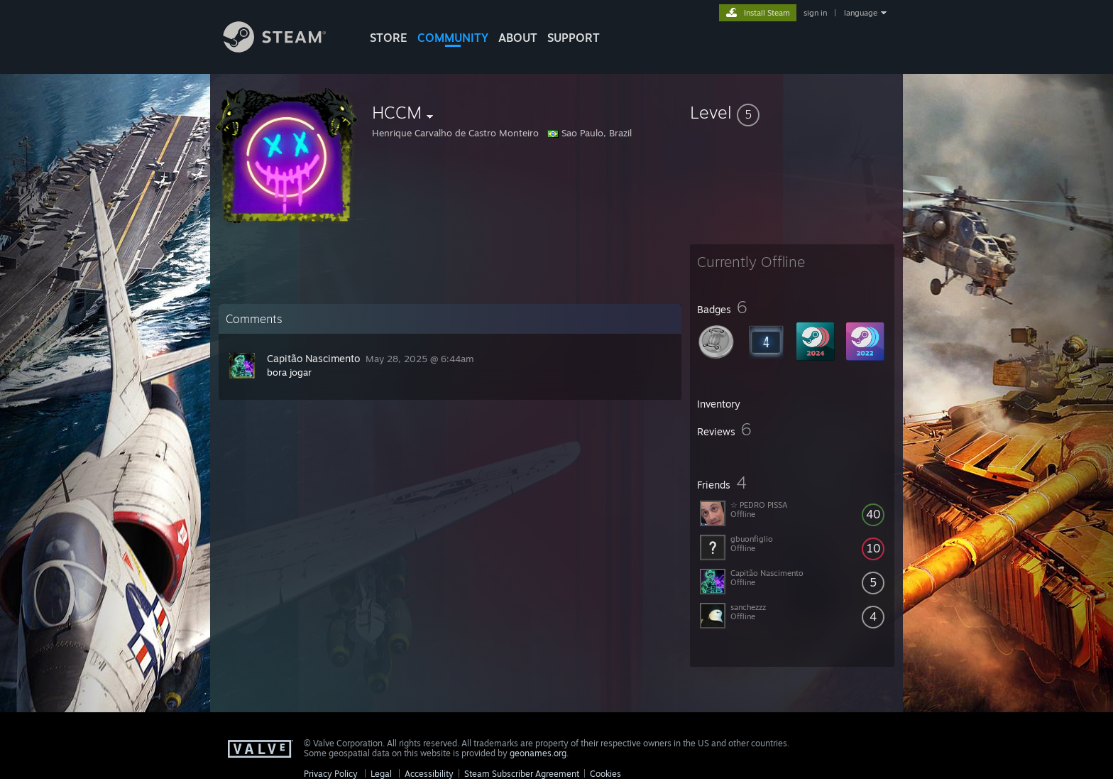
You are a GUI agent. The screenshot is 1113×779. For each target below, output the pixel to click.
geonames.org (538, 753)
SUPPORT (573, 38)
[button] (792, 112)
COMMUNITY (452, 38)
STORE (388, 38)
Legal (381, 773)
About (517, 38)
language (860, 13)
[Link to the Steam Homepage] (285, 49)
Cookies (605, 773)
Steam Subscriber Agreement (521, 773)
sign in (815, 13)
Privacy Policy (331, 773)
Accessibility (429, 773)
